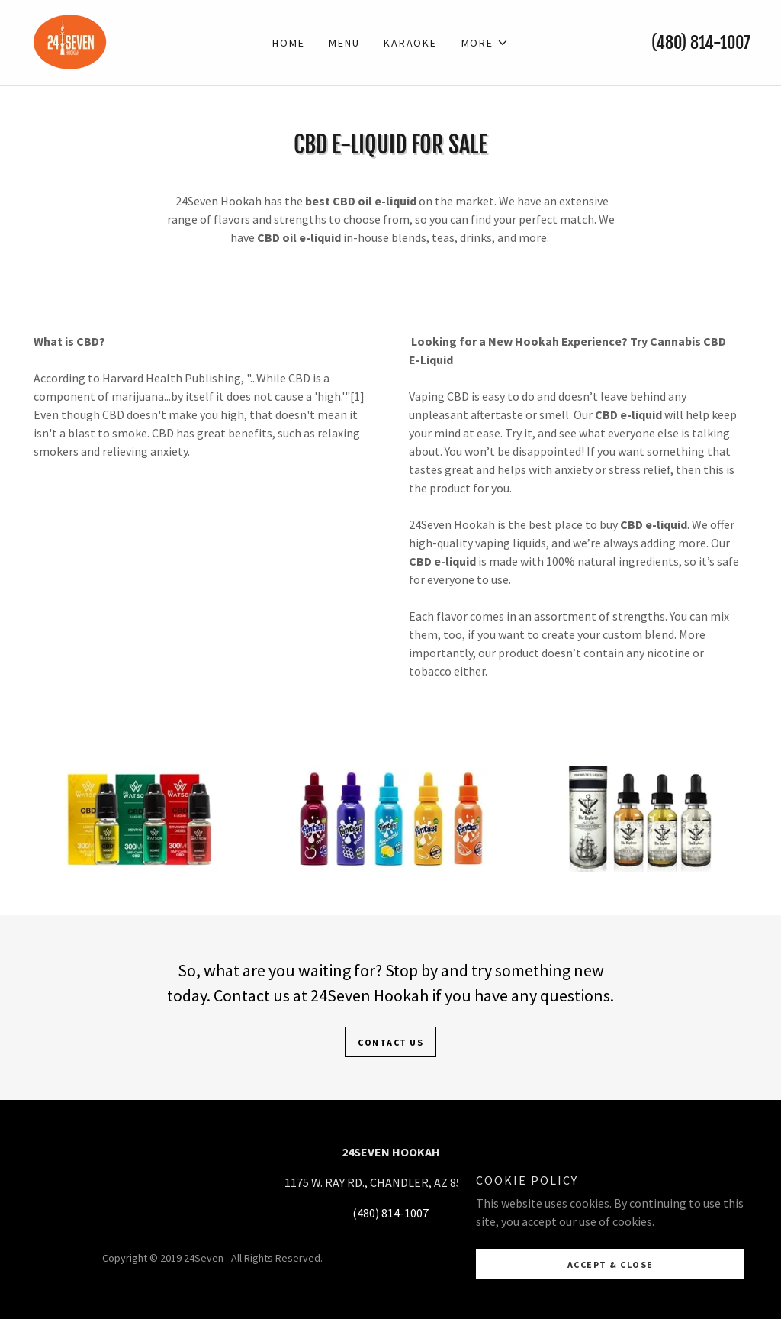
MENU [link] (344, 43)
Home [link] (288, 43)
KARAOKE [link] (410, 43)
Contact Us (390, 1042)
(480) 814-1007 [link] (700, 42)
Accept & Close (610, 1295)
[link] (71, 41)
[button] (485, 43)
